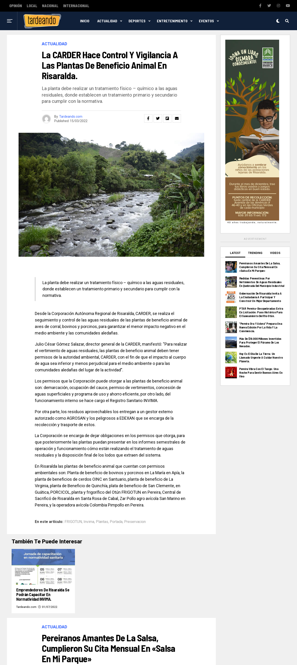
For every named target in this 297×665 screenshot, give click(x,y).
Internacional (76, 6)
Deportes (137, 21)
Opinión (15, 6)
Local (32, 6)
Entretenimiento (172, 21)
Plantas (102, 522)
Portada (116, 522)
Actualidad (107, 21)
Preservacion (135, 522)
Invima (89, 522)
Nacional (50, 6)
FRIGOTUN (73, 522)
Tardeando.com (70, 116)
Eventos (206, 21)
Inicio (84, 21)
